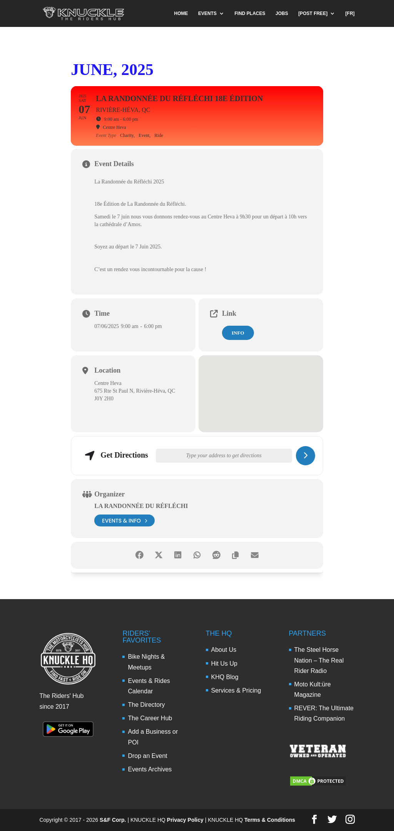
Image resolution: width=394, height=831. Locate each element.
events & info (124, 520)
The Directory (146, 704)
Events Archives (150, 769)
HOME (181, 13)
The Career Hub (150, 718)
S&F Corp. (113, 820)
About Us (224, 649)
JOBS (281, 13)
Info (238, 333)
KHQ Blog (225, 677)
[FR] (350, 13)
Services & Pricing (236, 690)
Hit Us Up (224, 663)
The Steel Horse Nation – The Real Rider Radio (319, 660)
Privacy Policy (185, 820)
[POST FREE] (312, 13)
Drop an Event (147, 756)
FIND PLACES (250, 13)
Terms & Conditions (269, 820)
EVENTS (207, 13)
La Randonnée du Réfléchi (141, 506)
